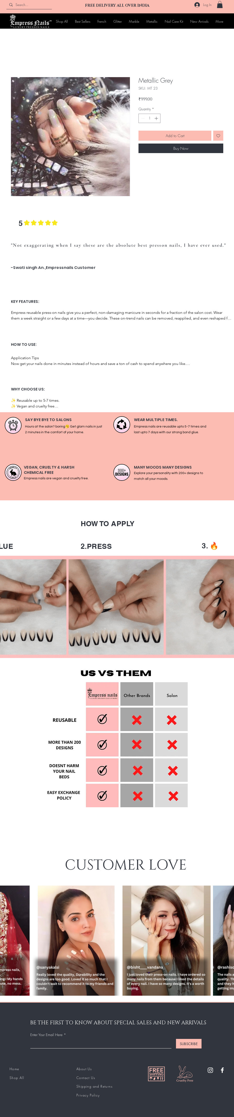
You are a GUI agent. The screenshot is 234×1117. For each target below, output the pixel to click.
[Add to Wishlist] (218, 136)
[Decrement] (142, 118)
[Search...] (29, 4)
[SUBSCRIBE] (189, 1043)
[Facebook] (222, 1070)
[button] (220, 4)
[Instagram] (210, 1070)
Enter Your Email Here (46, 1035)
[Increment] (157, 118)
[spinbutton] (150, 118)
